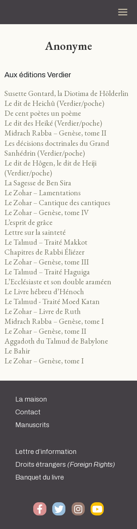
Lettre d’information (45, 451)
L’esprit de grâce (28, 222)
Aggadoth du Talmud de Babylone (56, 341)
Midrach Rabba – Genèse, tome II (55, 133)
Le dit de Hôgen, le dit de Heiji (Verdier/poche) (50, 168)
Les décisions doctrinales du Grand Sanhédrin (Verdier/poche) (56, 148)
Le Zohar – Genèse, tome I (44, 361)
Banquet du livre (39, 477)
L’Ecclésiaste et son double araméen (57, 281)
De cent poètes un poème (42, 113)
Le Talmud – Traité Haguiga (47, 272)
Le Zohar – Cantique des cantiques (57, 202)
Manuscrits (32, 425)
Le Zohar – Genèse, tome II (45, 331)
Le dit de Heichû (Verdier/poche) (54, 103)
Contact (28, 412)
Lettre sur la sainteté (35, 232)
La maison (31, 399)
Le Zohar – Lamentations (42, 192)
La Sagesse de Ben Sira (37, 183)
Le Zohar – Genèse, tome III (46, 262)
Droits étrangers (65, 464)
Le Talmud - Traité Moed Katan (52, 301)
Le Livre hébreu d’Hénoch (44, 291)
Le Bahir (17, 351)
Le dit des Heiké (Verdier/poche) (53, 123)
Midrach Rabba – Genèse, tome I (54, 321)
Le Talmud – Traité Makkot (45, 242)
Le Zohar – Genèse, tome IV (46, 212)
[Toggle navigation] (123, 12)
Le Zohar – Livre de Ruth (42, 311)
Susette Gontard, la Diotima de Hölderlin (66, 93)
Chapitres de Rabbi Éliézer (44, 252)
